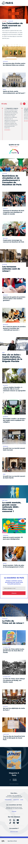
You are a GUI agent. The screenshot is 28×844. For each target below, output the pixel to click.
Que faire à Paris (12, 841)
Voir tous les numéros (14, 783)
